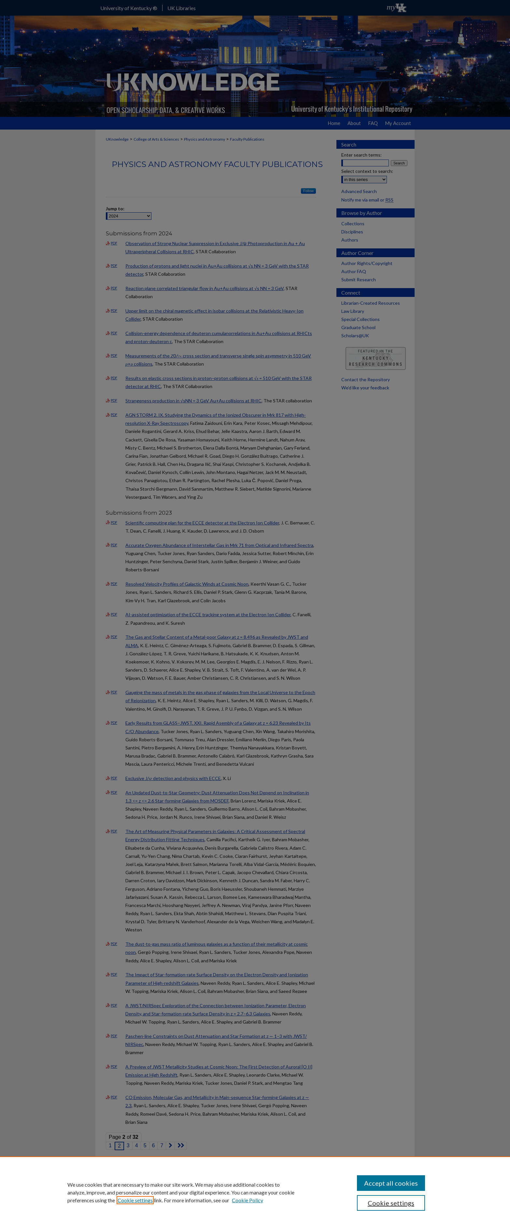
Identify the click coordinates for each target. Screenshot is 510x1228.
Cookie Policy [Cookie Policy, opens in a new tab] (247, 1200)
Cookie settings (135, 1200)
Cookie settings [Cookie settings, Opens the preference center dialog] (391, 1203)
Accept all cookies (391, 1183)
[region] (255, 1192)
